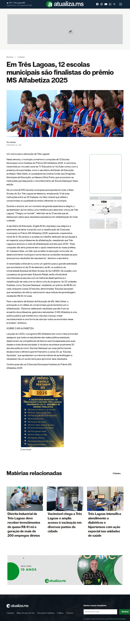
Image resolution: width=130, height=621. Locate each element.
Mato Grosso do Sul (25, 613)
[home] (65, 4)
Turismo (69, 613)
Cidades (117, 473)
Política (60, 613)
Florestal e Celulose (45, 613)
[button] (120, 4)
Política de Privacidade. (117, 619)
